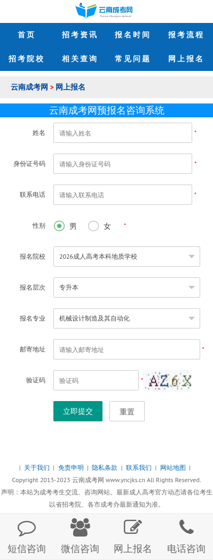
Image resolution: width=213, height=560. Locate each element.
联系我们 (139, 467)
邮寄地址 (32, 349)
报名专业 (32, 318)
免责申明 (71, 467)
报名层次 (32, 287)
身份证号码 (29, 163)
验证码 (35, 380)
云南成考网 (30, 87)
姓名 (39, 133)
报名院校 (32, 256)
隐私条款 (105, 467)
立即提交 (78, 411)
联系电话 (32, 194)
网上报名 (70, 87)
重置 (127, 412)
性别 (39, 225)
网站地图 (173, 467)
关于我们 (37, 467)
